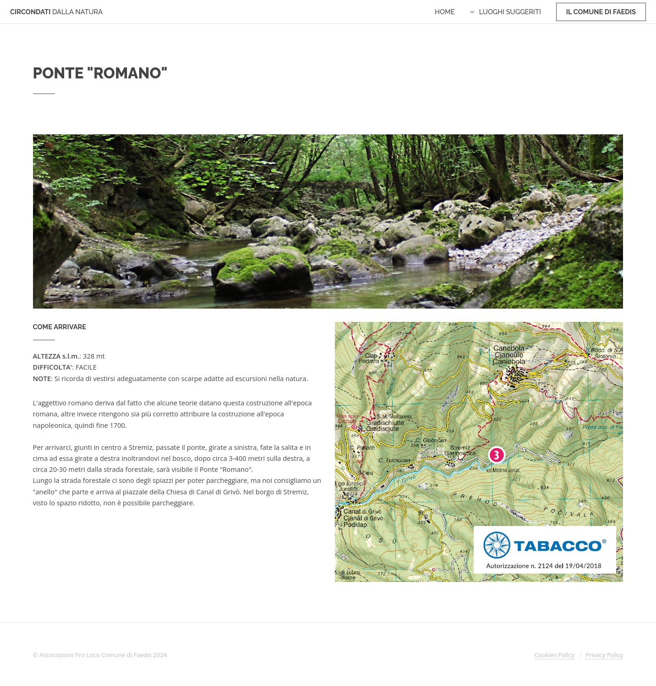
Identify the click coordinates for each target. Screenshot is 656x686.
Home (445, 12)
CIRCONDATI (56, 12)
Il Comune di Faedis (601, 12)
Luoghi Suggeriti (510, 12)
